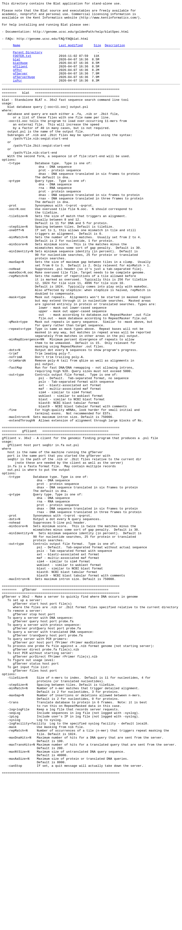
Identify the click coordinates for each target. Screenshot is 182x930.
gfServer (20, 87)
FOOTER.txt (22, 65)
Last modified (71, 53)
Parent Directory (27, 61)
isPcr (17, 95)
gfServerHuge (24, 91)
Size (97, 53)
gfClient (20, 78)
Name (16, 53)
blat (16, 70)
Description (115, 53)
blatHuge (20, 74)
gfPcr (17, 82)
